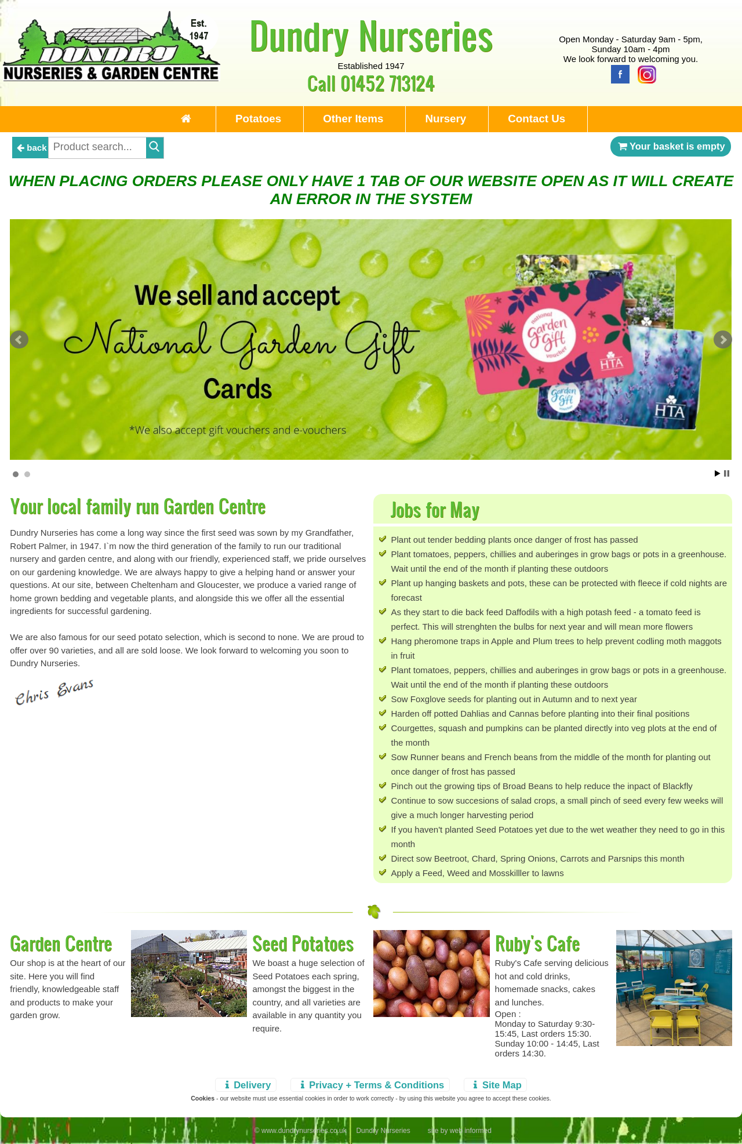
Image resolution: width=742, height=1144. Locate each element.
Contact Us (536, 118)
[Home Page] (111, 78)
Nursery (445, 118)
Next (723, 340)
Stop (726, 473)
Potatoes (258, 118)
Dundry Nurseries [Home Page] (371, 35)
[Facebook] (617, 73)
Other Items (353, 118)
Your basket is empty (670, 146)
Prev (19, 340)
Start (718, 473)
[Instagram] (644, 73)
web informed (471, 1131)
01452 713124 (387, 82)
